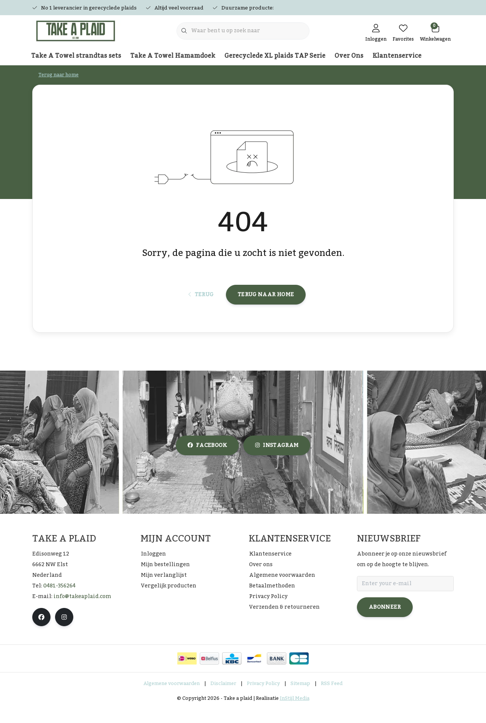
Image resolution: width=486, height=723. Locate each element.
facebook (207, 460)
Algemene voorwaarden (172, 698)
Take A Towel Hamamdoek (172, 56)
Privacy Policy (263, 698)
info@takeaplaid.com (82, 611)
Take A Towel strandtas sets (76, 56)
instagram (276, 460)
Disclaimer (223, 698)
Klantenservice (396, 56)
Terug (201, 306)
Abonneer (385, 621)
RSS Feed (331, 698)
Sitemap (300, 698)
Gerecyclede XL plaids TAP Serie (274, 56)
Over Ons (349, 56)
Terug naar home (266, 306)
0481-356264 (59, 600)
